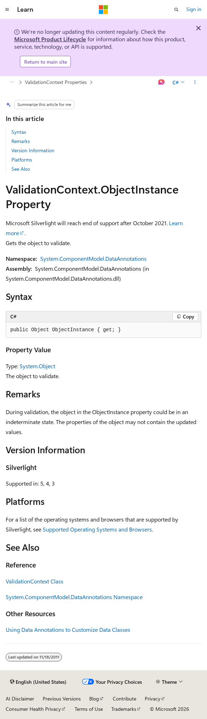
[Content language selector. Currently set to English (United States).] (38, 682)
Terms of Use (89, 708)
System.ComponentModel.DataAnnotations (93, 258)
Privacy (152, 698)
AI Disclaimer (20, 698)
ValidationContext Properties (56, 82)
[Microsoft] (103, 9)
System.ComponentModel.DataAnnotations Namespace (74, 597)
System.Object (37, 366)
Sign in (193, 9)
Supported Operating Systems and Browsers (97, 529)
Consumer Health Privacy (33, 708)
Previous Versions (62, 698)
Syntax (18, 131)
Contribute (124, 698)
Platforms (21, 159)
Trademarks (123, 708)
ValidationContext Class (34, 581)
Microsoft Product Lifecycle (50, 39)
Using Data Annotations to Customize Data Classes (68, 629)
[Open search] (176, 9)
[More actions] (195, 82)
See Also (20, 168)
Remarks (20, 141)
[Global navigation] (7, 9)
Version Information (32, 150)
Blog (94, 698)
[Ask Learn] (162, 82)
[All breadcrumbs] (12, 82)
